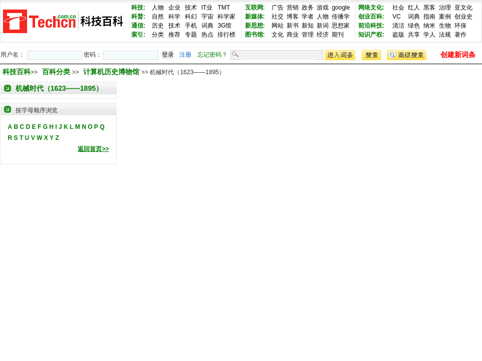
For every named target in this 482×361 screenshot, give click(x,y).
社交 (278, 16)
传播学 (341, 16)
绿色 (414, 25)
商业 (293, 34)
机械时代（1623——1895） (59, 88)
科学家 (226, 16)
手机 (191, 25)
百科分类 (56, 72)
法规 (445, 34)
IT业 (207, 7)
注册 (185, 54)
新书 (293, 25)
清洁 (398, 25)
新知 (308, 25)
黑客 (429, 7)
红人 (414, 7)
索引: (138, 34)
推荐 (174, 34)
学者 (308, 16)
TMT (223, 7)
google (341, 7)
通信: (138, 25)
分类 (158, 34)
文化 (278, 34)
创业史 (463, 16)
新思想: (255, 25)
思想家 (341, 25)
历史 (158, 25)
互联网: (255, 7)
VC (396, 16)
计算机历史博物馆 (112, 72)
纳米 (429, 25)
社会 (398, 7)
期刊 (338, 34)
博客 (293, 16)
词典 (207, 25)
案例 (445, 16)
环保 (460, 25)
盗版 (398, 34)
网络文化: (371, 7)
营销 (293, 7)
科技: (138, 7)
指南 (429, 16)
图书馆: (255, 34)
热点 (207, 34)
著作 (460, 34)
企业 (174, 7)
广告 (278, 7)
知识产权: (371, 34)
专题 (191, 34)
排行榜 (226, 34)
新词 (323, 25)
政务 (308, 7)
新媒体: (255, 16)
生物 (445, 25)
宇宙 (207, 16)
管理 (308, 34)
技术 (191, 7)
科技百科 (17, 72)
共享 (414, 34)
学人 (429, 34)
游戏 (323, 7)
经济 (323, 34)
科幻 (191, 16)
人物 (158, 7)
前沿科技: (371, 25)
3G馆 (224, 25)
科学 (174, 16)
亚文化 (463, 7)
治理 (445, 7)
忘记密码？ (212, 54)
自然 (158, 16)
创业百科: (371, 16)
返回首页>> (93, 148)
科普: (138, 16)
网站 (278, 25)
